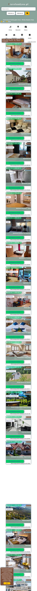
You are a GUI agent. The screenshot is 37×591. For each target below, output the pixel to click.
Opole (8, 197)
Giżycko (8, 73)
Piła (7, 122)
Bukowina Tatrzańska (12, 396)
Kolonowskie (10, 534)
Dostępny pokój (14, 63)
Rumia (8, 559)
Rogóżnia (9, 97)
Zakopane (9, 509)
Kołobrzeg (9, 321)
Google (10, 569)
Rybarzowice (10, 296)
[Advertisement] (18, 485)
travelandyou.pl (18, 4)
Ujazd (8, 48)
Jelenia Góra (10, 147)
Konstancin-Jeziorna (12, 271)
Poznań (8, 247)
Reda (8, 222)
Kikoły (8, 445)
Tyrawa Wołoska (11, 371)
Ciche (8, 346)
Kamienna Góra (10, 172)
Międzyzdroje (10, 421)
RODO (10, 580)
